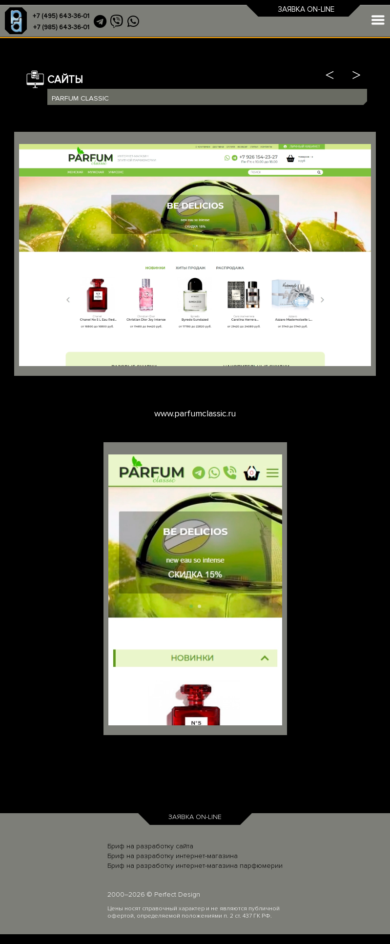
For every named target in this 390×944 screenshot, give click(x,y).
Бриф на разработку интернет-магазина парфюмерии (195, 866)
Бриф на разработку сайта (150, 846)
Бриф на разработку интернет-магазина (172, 856)
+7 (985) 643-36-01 (61, 27)
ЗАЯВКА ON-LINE (306, 9)
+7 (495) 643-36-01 (61, 16)
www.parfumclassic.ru (195, 413)
